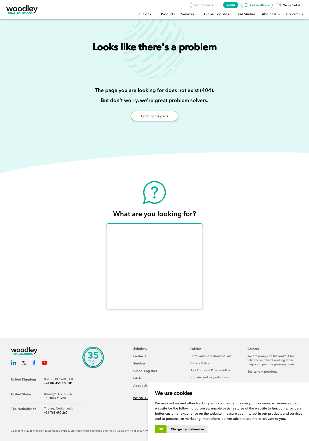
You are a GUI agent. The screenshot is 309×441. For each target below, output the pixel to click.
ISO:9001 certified (146, 398)
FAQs (137, 378)
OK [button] (160, 429)
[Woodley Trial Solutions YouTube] (44, 363)
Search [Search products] (230, 4)
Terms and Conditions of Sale (211, 356)
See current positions (262, 371)
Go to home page (154, 116)
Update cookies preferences (210, 377)
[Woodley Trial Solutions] (22, 10)
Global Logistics (216, 14)
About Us (269, 14)
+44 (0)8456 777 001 (58, 383)
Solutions (144, 14)
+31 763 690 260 (55, 412)
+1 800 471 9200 (55, 398)
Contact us (294, 14)
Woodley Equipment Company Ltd (54, 430)
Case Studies (245, 14)
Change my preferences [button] (187, 429)
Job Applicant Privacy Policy (210, 370)
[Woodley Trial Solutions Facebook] (34, 363)
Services (188, 14)
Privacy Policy (199, 363)
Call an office (255, 5)
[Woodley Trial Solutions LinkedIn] (13, 363)
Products (168, 14)
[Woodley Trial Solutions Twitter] (23, 363)
